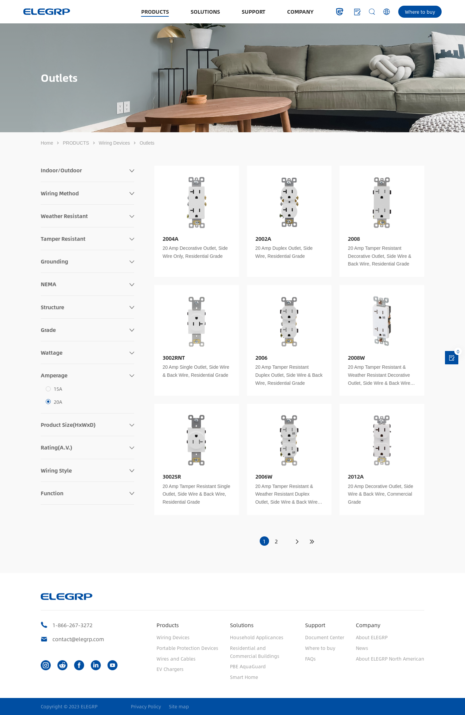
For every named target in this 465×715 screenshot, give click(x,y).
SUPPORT (253, 11)
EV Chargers (170, 669)
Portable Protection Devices (187, 648)
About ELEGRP (372, 637)
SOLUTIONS (205, 11)
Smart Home (244, 677)
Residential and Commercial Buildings (254, 652)
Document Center (324, 637)
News (362, 648)
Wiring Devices (114, 143)
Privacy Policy (146, 706)
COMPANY (300, 11)
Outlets (147, 143)
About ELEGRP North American (390, 658)
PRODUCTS (155, 11)
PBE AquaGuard (248, 666)
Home (47, 143)
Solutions (242, 625)
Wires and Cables (176, 658)
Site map (179, 706)
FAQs (310, 658)
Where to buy (420, 11)
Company (368, 625)
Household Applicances (256, 637)
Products (168, 625)
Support (315, 625)
